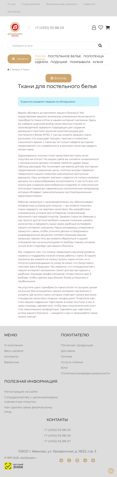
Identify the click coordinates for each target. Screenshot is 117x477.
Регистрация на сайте (21, 391)
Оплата (66, 356)
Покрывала (80, 62)
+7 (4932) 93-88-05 (57, 430)
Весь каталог (14, 351)
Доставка (68, 351)
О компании (13, 345)
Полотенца (93, 56)
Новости (89, 4)
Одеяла (41, 62)
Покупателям (30, 4)
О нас (12, 4)
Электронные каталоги (62, 4)
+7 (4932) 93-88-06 (57, 435)
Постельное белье (64, 56)
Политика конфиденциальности (85, 373)
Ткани (40, 56)
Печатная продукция (77, 345)
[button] (58, 45)
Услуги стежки (72, 362)
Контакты (14, 11)
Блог (64, 367)
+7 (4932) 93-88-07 (57, 441)
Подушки (59, 62)
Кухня (98, 62)
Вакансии (11, 362)
